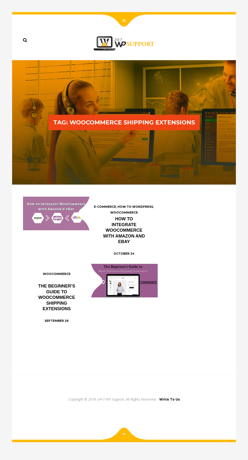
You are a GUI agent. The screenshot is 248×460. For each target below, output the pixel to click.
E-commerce (105, 206)
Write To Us (169, 399)
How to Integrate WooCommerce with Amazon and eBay (124, 230)
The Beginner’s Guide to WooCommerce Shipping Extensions (56, 297)
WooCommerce (124, 212)
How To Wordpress (135, 206)
